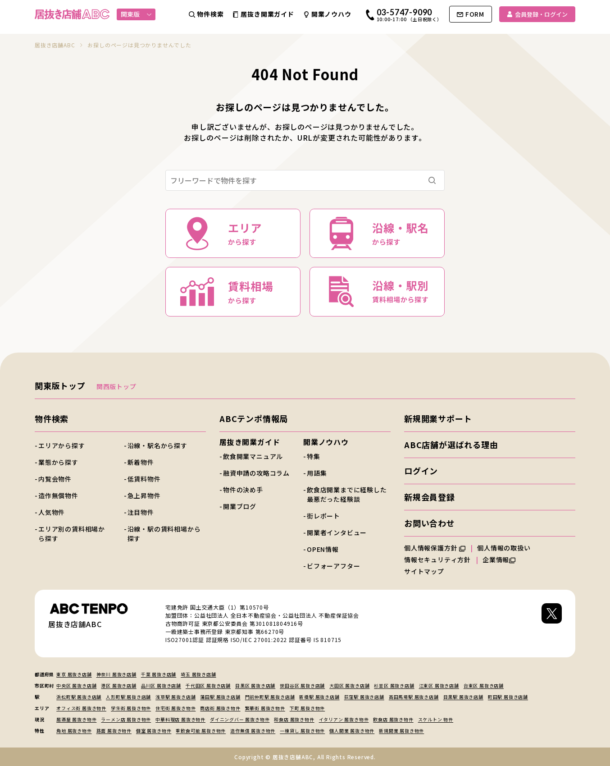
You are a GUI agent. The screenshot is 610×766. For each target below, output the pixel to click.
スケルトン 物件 (435, 719)
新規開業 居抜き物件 (401, 730)
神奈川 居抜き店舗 (116, 674)
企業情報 (499, 559)
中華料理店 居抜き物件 (180, 719)
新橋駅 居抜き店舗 (319, 696)
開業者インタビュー (337, 532)
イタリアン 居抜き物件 (344, 719)
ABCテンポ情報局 (253, 418)
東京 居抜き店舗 (73, 674)
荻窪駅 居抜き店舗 (364, 696)
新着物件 (140, 462)
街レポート (323, 515)
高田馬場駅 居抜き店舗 (414, 696)
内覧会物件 (55, 478)
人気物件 (51, 512)
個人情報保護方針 (434, 547)
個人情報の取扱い (507, 547)
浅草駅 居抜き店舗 (175, 696)
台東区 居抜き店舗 (484, 685)
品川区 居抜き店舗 (161, 685)
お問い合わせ (429, 523)
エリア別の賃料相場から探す (71, 533)
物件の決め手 (243, 489)
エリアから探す (61, 445)
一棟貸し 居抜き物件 (302, 730)
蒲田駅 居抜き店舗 (220, 696)
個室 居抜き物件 (153, 730)
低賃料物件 (144, 478)
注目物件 (140, 512)
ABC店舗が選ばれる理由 (451, 444)
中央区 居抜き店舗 (76, 685)
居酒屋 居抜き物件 (76, 719)
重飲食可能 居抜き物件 (201, 730)
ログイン (421, 471)
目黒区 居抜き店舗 (255, 685)
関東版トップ (60, 385)
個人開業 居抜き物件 (351, 730)
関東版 (136, 13)
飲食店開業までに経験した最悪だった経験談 (347, 494)
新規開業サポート (438, 418)
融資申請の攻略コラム (256, 472)
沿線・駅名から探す (157, 445)
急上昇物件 (144, 495)
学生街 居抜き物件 (131, 708)
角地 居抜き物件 (73, 730)
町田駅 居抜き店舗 (508, 696)
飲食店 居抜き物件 (393, 719)
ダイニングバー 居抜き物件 (239, 719)
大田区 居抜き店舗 (349, 685)
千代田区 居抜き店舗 (208, 685)
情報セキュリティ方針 (437, 559)
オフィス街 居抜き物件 (81, 708)
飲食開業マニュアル (253, 456)
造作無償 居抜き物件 (252, 730)
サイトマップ (424, 571)
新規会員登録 (429, 497)
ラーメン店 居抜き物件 (126, 719)
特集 (313, 456)
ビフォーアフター (333, 565)
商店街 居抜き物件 (220, 708)
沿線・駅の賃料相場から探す (164, 533)
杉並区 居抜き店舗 (394, 685)
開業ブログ (239, 506)
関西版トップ (116, 386)
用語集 (317, 472)
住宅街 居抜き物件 (175, 708)
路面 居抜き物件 (114, 730)
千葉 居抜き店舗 (158, 674)
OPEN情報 (323, 549)
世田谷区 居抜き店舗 (302, 685)
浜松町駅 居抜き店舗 (78, 696)
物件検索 (51, 418)
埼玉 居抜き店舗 (198, 674)
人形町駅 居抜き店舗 (128, 696)
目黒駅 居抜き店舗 (463, 696)
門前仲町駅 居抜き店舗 (270, 696)
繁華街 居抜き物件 (265, 708)
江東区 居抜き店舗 (439, 685)
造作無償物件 (58, 495)
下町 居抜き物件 (307, 708)
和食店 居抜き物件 (294, 719)
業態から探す (58, 462)
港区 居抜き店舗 (118, 685)
